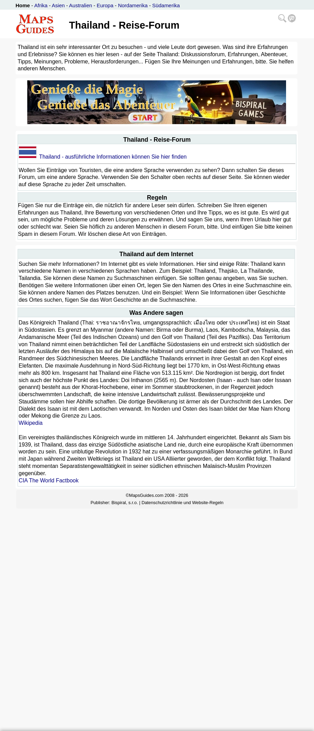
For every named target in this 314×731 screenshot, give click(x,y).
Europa (105, 5)
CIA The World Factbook (49, 480)
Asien (58, 5)
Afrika (40, 5)
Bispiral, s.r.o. (124, 502)
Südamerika (166, 5)
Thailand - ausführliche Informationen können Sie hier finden (113, 157)
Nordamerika (133, 5)
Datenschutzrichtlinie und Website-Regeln (182, 502)
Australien (80, 5)
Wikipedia (30, 423)
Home (23, 5)
